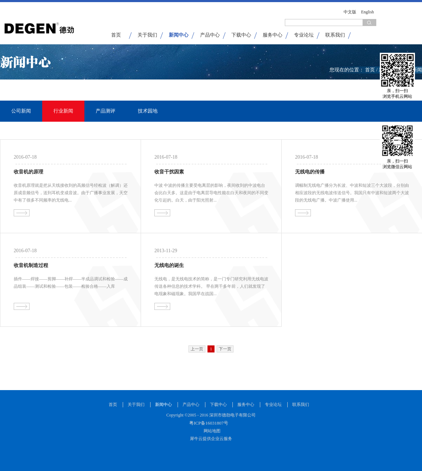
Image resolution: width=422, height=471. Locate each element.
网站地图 (211, 430)
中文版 (350, 11)
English (367, 11)
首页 (116, 35)
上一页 (197, 348)
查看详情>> (22, 212)
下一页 (225, 348)
